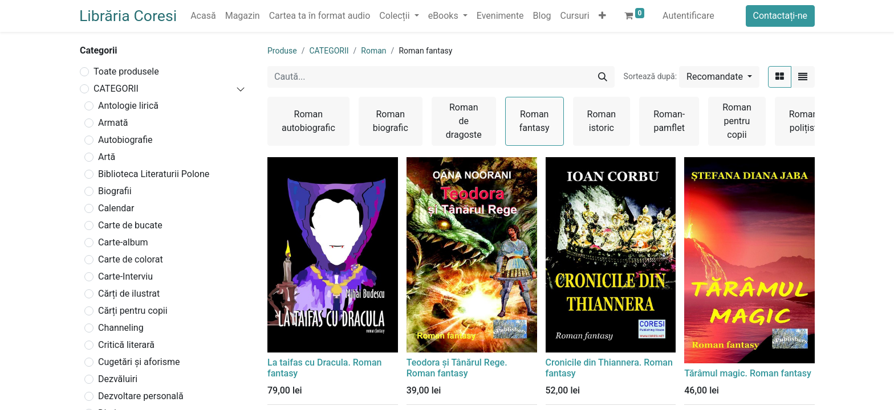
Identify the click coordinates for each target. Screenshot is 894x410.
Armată (113, 122)
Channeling (121, 327)
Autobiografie (125, 139)
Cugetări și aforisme (139, 361)
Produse (282, 50)
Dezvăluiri (117, 379)
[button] (602, 16)
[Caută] (603, 77)
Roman (373, 50)
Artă (106, 156)
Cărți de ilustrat (129, 293)
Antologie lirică (128, 105)
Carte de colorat (130, 259)
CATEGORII (116, 88)
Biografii (115, 191)
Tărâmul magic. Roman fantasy (747, 373)
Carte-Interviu (125, 276)
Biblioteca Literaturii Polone (153, 174)
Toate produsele (126, 71)
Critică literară (126, 344)
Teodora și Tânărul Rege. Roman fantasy (457, 368)
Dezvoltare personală (141, 396)
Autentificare (688, 15)
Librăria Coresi (128, 16)
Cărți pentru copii (133, 310)
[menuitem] (203, 16)
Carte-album (123, 242)
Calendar (116, 208)
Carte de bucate (130, 225)
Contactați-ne (780, 15)
